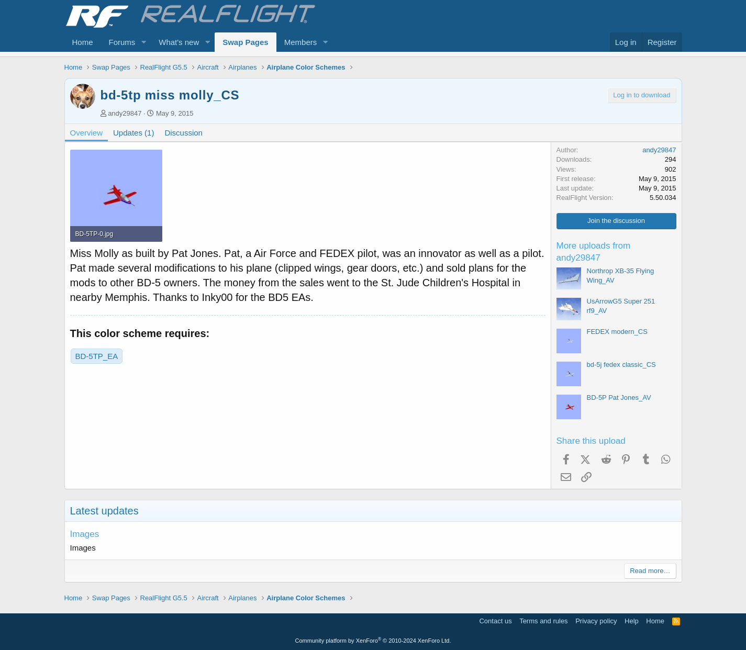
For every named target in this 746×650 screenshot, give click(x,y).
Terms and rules (543, 621)
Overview (86, 132)
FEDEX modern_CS (617, 331)
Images (84, 534)
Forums (122, 42)
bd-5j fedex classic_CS (621, 364)
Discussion (183, 132)
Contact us (495, 621)
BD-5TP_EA (96, 356)
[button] (143, 42)
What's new (179, 42)
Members (300, 42)
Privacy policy (596, 621)
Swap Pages (245, 42)
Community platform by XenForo (373, 640)
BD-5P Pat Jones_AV (619, 397)
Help (632, 621)
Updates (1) (133, 132)
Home (82, 42)
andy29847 (124, 113)
